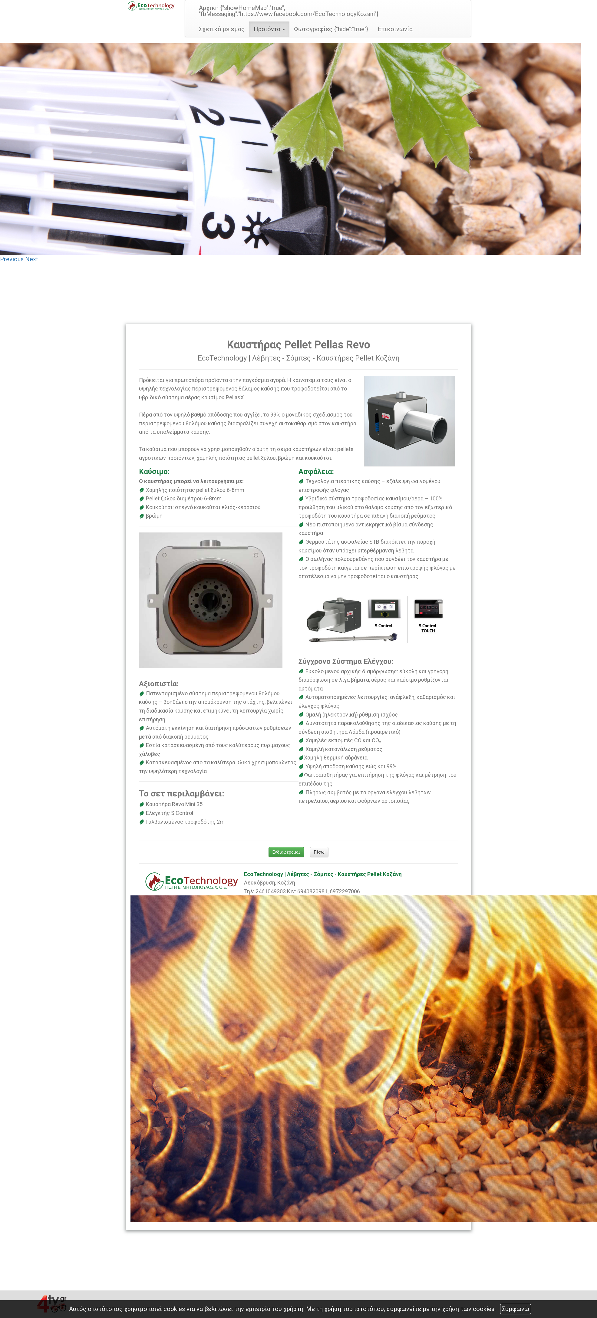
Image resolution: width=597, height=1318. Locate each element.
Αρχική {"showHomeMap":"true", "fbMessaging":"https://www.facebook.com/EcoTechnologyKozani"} (289, 11)
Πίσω (319, 852)
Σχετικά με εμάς (222, 29)
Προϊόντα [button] (269, 29)
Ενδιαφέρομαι (286, 852)
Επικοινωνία (395, 29)
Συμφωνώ (515, 1309)
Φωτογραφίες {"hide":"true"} (331, 29)
